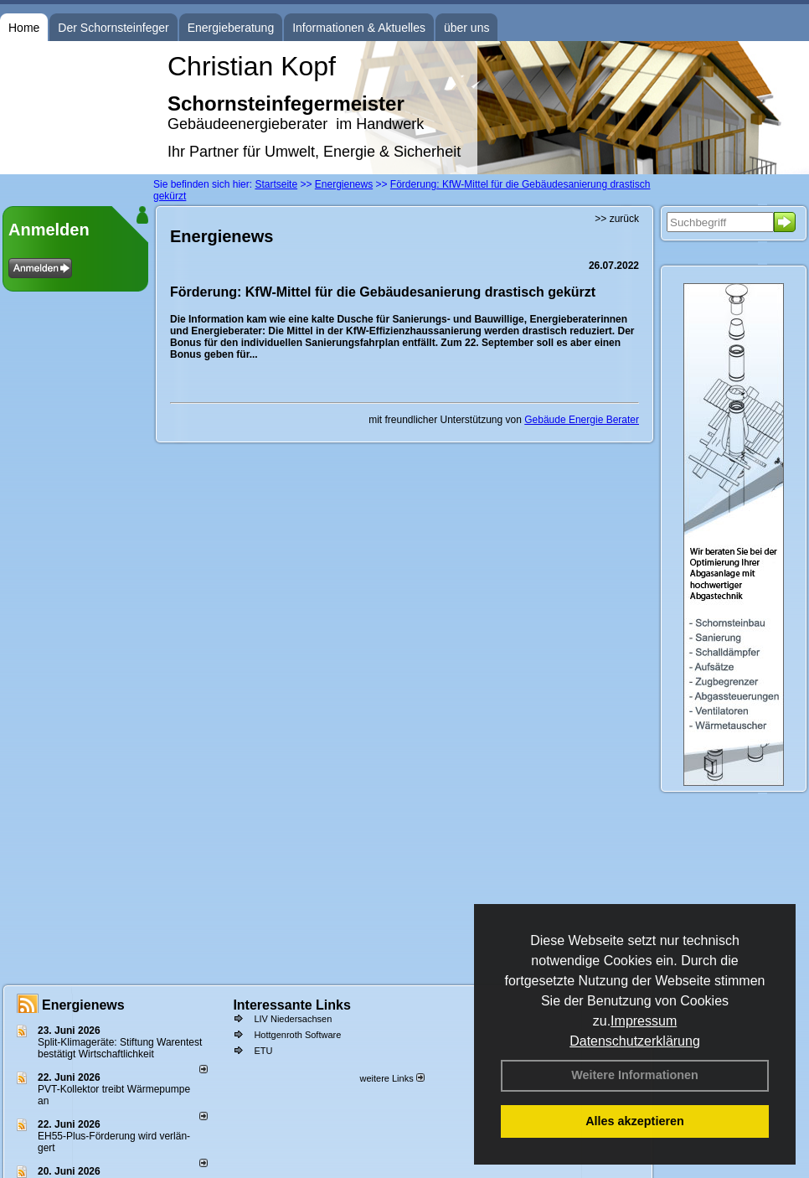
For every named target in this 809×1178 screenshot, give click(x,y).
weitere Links (391, 1078)
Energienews (83, 1005)
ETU (263, 1051)
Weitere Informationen (634, 1075)
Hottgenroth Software (297, 1035)
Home (23, 27)
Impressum (644, 1021)
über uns (466, 27)
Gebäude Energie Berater (581, 420)
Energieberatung (231, 27)
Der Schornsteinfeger (113, 27)
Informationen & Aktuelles (358, 27)
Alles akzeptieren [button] (634, 1121)
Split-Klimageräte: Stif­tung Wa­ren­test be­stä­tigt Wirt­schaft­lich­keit (120, 1048)
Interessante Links (292, 1005)
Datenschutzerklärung (634, 1041)
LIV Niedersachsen (293, 1019)
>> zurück (617, 219)
